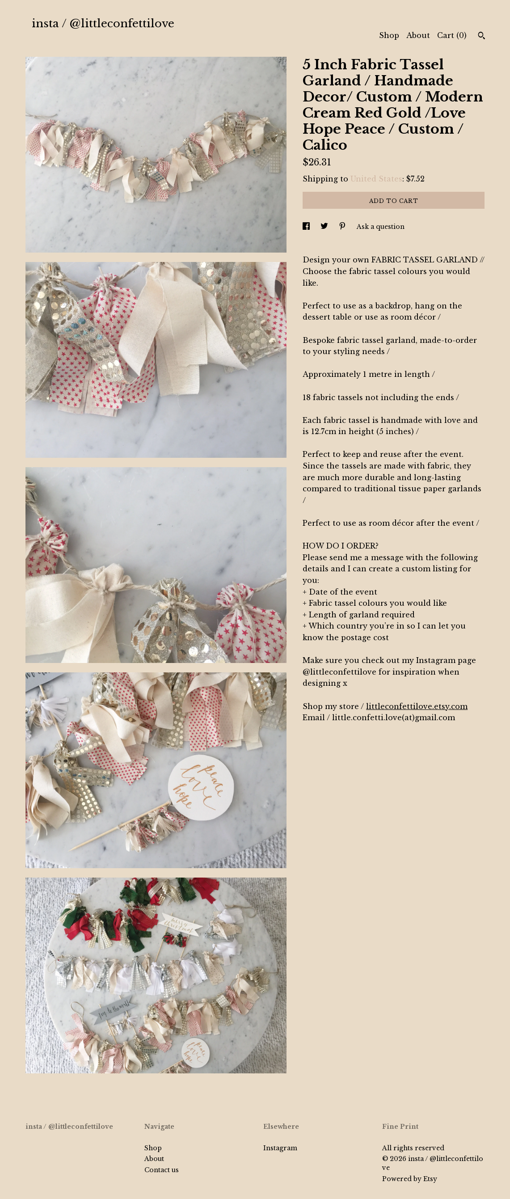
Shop (389, 35)
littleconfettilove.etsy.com (417, 706)
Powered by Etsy (409, 1179)
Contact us (161, 1170)
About (418, 35)
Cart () (452, 35)
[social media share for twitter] (325, 227)
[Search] (481, 37)
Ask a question (381, 227)
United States (376, 178)
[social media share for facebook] (307, 227)
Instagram (280, 1148)
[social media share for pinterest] (343, 227)
